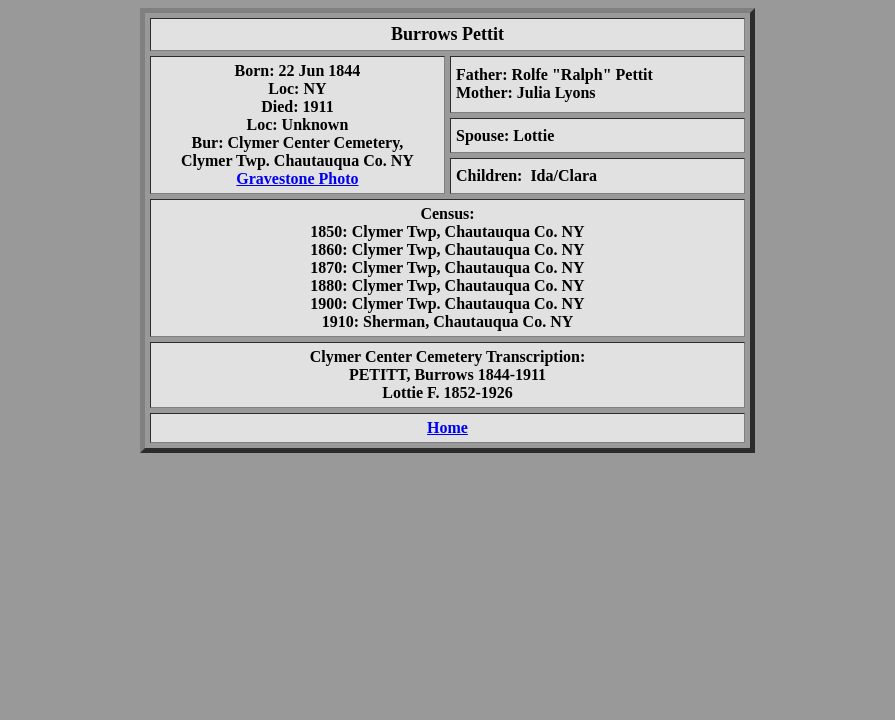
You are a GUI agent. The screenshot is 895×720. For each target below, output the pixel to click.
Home (447, 427)
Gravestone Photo (297, 178)
